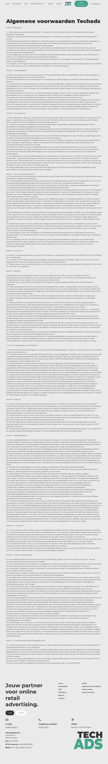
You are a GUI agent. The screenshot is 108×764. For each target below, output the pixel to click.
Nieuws (50, 4)
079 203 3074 (43, 727)
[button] (37, 4)
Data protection (88, 692)
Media (58, 4)
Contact (61, 698)
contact (21, 713)
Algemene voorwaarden (91, 686)
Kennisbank (17, 4)
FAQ (26, 4)
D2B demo (62, 692)
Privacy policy (87, 689)
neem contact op (81, 4)
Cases (7, 4)
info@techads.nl (11, 727)
